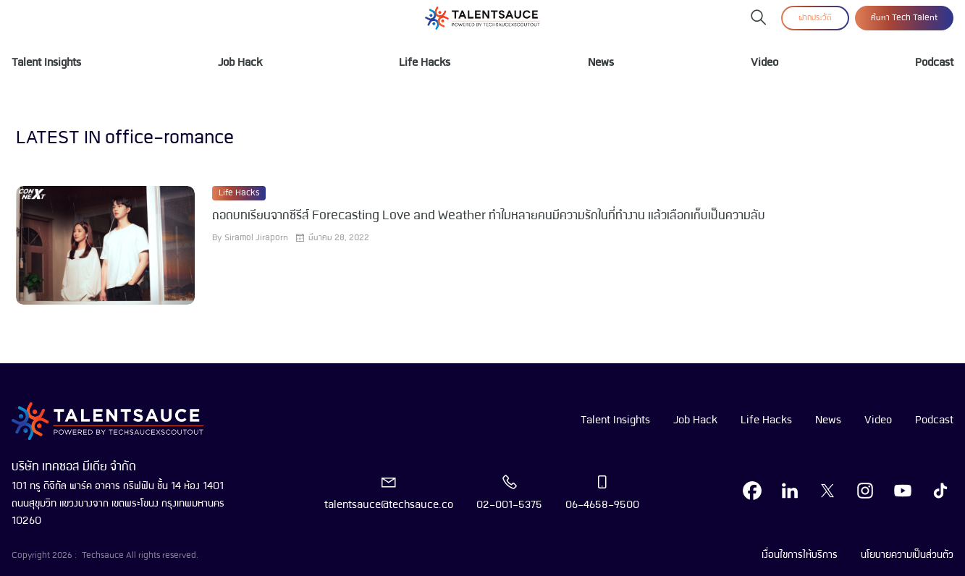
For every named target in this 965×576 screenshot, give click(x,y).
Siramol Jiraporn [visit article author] (256, 238)
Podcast (934, 63)
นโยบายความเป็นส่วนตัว (907, 555)
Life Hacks (424, 63)
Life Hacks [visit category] (239, 193)
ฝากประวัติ (815, 18)
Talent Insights (46, 63)
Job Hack (240, 63)
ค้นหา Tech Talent (904, 18)
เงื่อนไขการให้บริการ (800, 555)
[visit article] (105, 245)
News (601, 63)
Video (764, 63)
